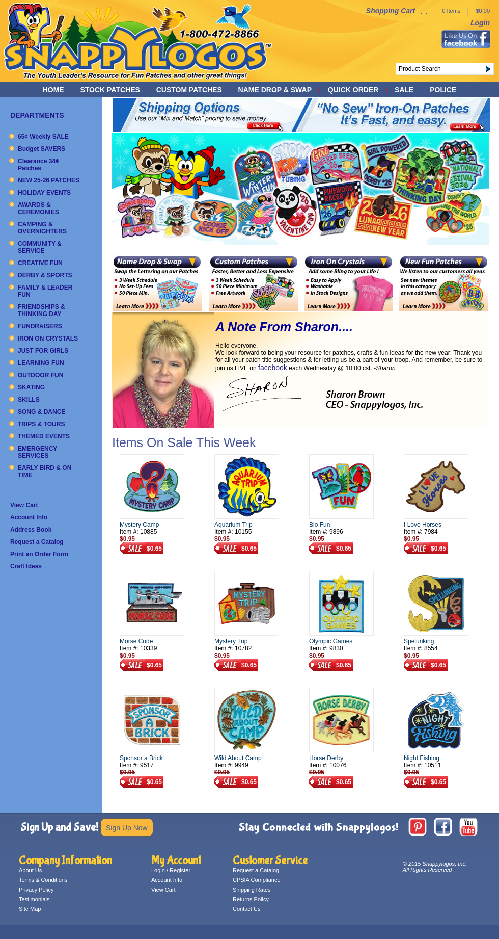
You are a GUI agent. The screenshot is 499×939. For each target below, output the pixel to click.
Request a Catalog (37, 541)
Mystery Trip (230, 641)
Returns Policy (251, 899)
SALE (404, 90)
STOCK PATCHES (110, 90)
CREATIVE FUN (40, 263)
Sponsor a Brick (141, 758)
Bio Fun (319, 524)
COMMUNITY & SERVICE (40, 247)
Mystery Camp (139, 524)
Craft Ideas (26, 566)
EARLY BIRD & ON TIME (44, 471)
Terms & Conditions (43, 880)
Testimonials (34, 899)
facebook (272, 367)
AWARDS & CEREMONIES (38, 208)
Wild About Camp (238, 758)
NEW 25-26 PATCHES (48, 180)
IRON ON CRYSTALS (48, 338)
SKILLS (29, 399)
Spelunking (419, 641)
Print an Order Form (39, 554)
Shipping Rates (252, 889)
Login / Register (170, 870)
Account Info (28, 517)
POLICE (443, 90)
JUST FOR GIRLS (43, 350)
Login (480, 23)
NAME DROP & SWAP (275, 90)
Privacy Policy (36, 889)
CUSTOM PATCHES (189, 90)
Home (53, 90)
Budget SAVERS (41, 148)
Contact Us (246, 909)
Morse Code (136, 641)
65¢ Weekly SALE (43, 136)
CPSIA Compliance (257, 880)
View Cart (24, 505)
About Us (30, 870)
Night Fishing (421, 758)
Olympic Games (330, 641)
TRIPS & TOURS (41, 424)
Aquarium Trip (233, 524)
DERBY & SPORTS (45, 275)
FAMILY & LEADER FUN (45, 291)
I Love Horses (422, 524)
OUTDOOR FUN (40, 375)
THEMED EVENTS (44, 436)
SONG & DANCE (41, 411)
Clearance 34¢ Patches (38, 165)
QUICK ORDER (353, 90)
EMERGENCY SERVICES (37, 452)
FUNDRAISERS (40, 326)
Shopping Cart (390, 11)
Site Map (30, 909)
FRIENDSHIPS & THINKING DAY (41, 310)
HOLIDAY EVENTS (44, 192)
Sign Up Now (127, 828)
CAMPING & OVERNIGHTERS (42, 228)
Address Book (30, 529)
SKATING (31, 387)
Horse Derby (326, 758)
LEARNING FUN (41, 363)
